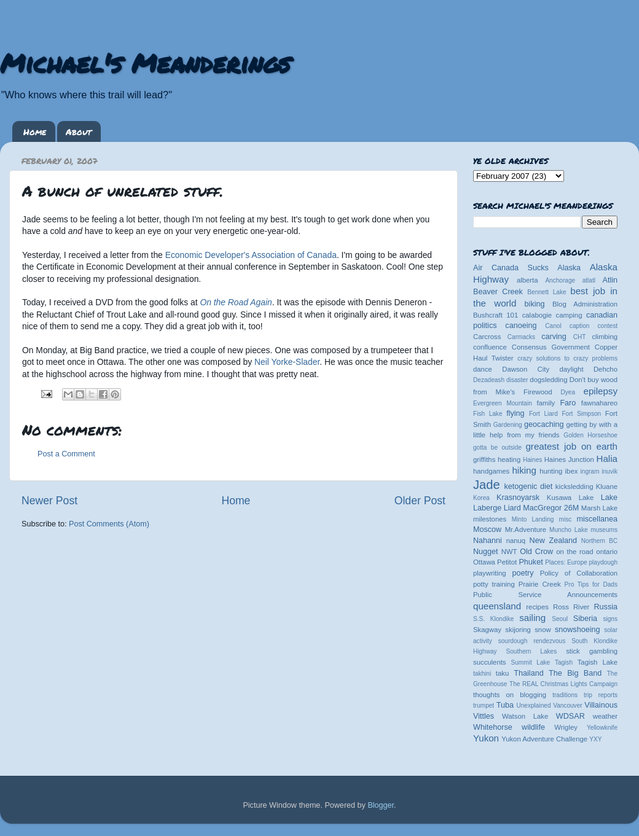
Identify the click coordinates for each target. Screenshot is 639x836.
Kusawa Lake (570, 497)
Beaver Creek (498, 291)
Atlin (610, 280)
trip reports (600, 695)
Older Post (419, 500)
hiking (524, 470)
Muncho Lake (568, 529)
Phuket (531, 562)
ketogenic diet (528, 486)
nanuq (516, 540)
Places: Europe (566, 562)
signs (610, 618)
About (79, 131)
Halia (607, 458)
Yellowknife (602, 727)
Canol (553, 325)
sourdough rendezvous (532, 641)
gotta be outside (497, 447)
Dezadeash (488, 380)
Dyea (568, 392)
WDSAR (570, 716)
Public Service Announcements (545, 594)
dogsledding (548, 379)
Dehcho (605, 369)
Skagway (487, 629)
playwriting (489, 573)
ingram (590, 471)
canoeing (520, 325)
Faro (568, 403)
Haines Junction (569, 459)
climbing (604, 336)
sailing (532, 617)
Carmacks (521, 337)
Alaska (569, 268)
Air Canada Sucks (511, 268)
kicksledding (574, 486)
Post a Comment (66, 454)
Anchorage (560, 280)
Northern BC (599, 540)
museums (603, 529)
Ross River (571, 607)
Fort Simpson (581, 413)
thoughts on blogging (509, 694)
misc (565, 519)
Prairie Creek (540, 584)
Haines (532, 459)
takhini (482, 673)
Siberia (585, 618)
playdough (603, 562)
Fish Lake (488, 413)
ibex (571, 471)
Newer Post (49, 500)
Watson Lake (525, 716)
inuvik (609, 471)
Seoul (560, 618)
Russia (606, 607)
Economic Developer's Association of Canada (251, 255)
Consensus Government (551, 347)
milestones (489, 519)
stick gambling (591, 651)
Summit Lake (531, 662)
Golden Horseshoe (590, 435)
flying (515, 413)
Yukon (486, 738)
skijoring (518, 629)
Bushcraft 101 (495, 315)
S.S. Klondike (493, 618)
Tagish (564, 662)
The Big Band (575, 673)
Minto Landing (533, 519)
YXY (595, 739)
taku (502, 673)
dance (482, 369)
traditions (565, 695)
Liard (512, 508)
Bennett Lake (546, 292)
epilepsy (600, 391)
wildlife (533, 727)
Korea (481, 497)
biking (535, 304)
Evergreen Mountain (502, 403)
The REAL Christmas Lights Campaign (563, 684)
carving (553, 336)
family (546, 403)
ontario (606, 551)
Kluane (606, 486)
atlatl (588, 280)
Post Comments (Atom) (109, 524)
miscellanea (596, 519)
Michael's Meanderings (145, 62)
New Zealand (553, 540)
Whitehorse (492, 727)
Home (34, 131)
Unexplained (533, 705)
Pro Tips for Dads (591, 584)
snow (543, 629)
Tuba (505, 705)
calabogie (537, 315)
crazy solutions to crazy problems (567, 358)
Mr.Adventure (525, 529)
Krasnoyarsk (517, 497)
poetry (522, 573)
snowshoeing (577, 629)
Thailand (528, 673)
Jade (486, 484)
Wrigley (566, 727)
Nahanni (487, 540)
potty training (494, 584)
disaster (517, 380)
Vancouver (567, 705)
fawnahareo (599, 403)
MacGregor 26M (551, 508)
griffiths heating (496, 459)
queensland (497, 606)
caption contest (593, 325)
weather (605, 716)
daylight (571, 369)
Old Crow (536, 551)
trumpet (483, 705)
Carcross (487, 336)
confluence (490, 347)
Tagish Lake (597, 662)
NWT (509, 551)
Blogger (380, 805)
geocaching (543, 424)
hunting (550, 471)
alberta (527, 280)
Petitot (507, 562)
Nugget (485, 551)
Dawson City (525, 369)
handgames (491, 471)
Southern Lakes (531, 651)
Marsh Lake (599, 508)
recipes (537, 607)
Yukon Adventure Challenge (544, 739)
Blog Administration (584, 304)
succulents (489, 662)
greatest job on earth (571, 446)
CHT (579, 337)
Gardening (507, 424)
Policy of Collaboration (578, 573)
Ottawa (484, 562)
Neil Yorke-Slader (287, 362)
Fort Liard (543, 413)
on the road (574, 551)
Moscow (487, 529)
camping (569, 315)
